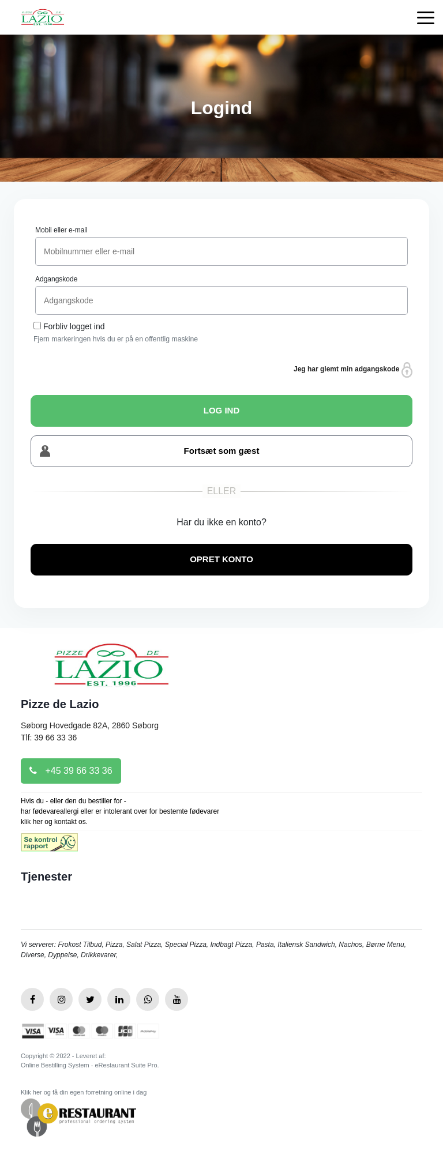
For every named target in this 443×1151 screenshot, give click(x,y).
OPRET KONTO (221, 559)
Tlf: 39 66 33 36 (49, 737)
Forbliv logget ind (74, 326)
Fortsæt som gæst (149, 451)
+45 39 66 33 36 (70, 771)
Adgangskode (56, 279)
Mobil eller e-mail (61, 230)
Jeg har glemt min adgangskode (353, 370)
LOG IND (222, 410)
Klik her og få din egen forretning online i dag (84, 1092)
